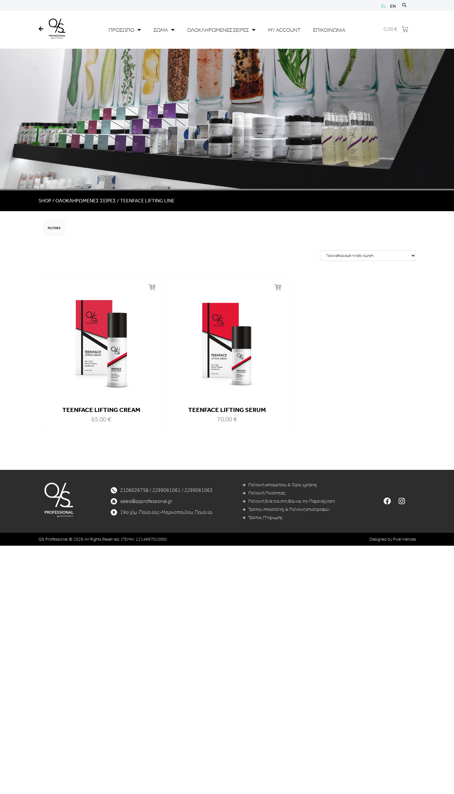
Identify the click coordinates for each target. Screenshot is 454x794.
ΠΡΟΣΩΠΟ (125, 30)
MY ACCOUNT (284, 30)
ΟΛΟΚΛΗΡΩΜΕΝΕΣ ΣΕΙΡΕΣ (221, 30)
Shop (44, 201)
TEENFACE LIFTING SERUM (227, 410)
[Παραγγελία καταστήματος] (368, 255)
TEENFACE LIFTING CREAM (101, 410)
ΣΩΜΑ (164, 30)
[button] (152, 287)
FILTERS (54, 228)
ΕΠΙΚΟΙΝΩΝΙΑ (329, 30)
